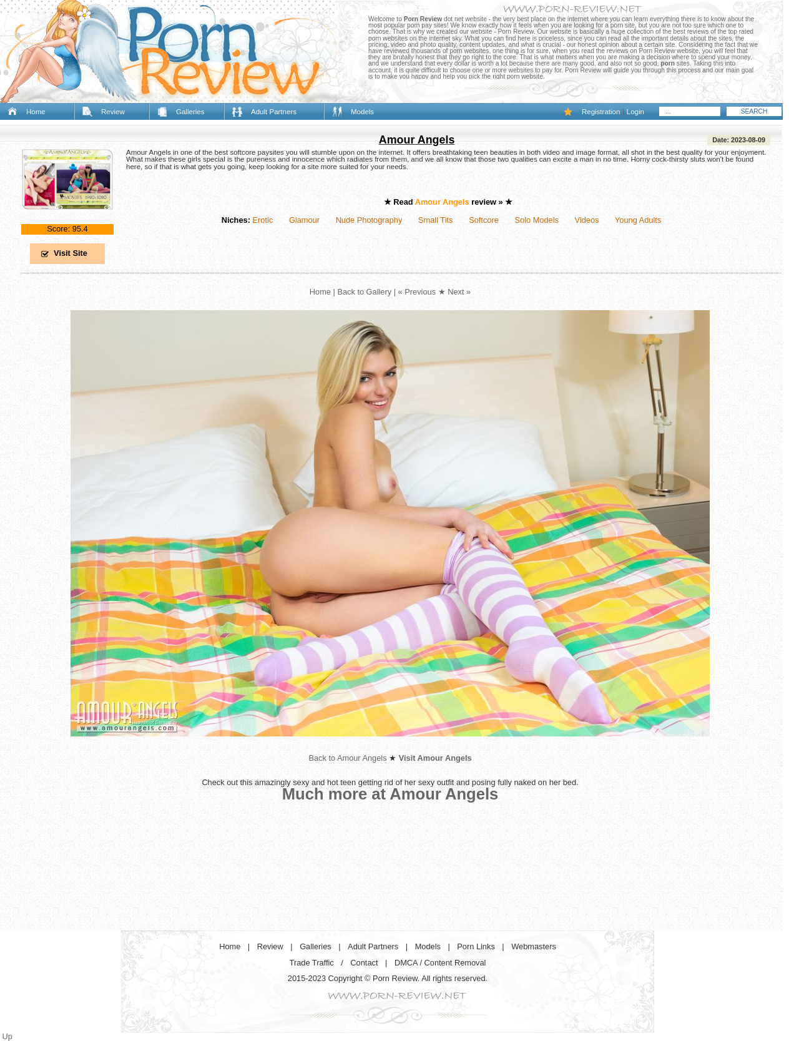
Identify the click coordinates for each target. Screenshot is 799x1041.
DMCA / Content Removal (440, 962)
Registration (601, 111)
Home (36, 111)
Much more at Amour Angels (390, 794)
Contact (364, 962)
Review (113, 111)
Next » (459, 291)
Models (362, 111)
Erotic (262, 220)
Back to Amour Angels (347, 758)
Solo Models (537, 220)
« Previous (417, 291)
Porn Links (475, 946)
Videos (587, 220)
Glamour (304, 220)
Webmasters (533, 946)
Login (635, 111)
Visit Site (70, 253)
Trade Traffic (312, 962)
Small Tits (435, 220)
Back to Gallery (364, 291)
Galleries (190, 111)
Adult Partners (274, 111)
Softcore (484, 220)
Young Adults (638, 220)
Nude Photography (369, 220)
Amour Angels (417, 140)
